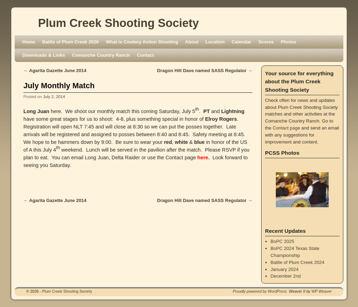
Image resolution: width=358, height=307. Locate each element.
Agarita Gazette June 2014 (54, 70)
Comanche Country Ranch (101, 55)
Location (215, 41)
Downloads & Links (43, 55)
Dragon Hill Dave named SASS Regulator (204, 70)
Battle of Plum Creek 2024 (297, 262)
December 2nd (286, 276)
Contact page (286, 128)
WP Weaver (322, 291)
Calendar (241, 41)
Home (28, 41)
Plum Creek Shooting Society (118, 22)
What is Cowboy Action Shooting (142, 41)
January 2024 (285, 269)
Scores (266, 41)
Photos (288, 41)
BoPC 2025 (282, 241)
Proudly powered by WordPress (260, 291)
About (191, 41)
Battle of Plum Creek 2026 (70, 41)
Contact (145, 55)
